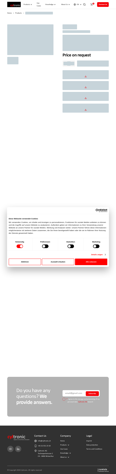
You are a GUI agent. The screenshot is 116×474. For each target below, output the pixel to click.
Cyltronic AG (82, 402)
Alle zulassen (91, 262)
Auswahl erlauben (58, 262)
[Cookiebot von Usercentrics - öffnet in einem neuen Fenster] (97, 210)
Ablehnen (25, 262)
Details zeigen (97, 255)
